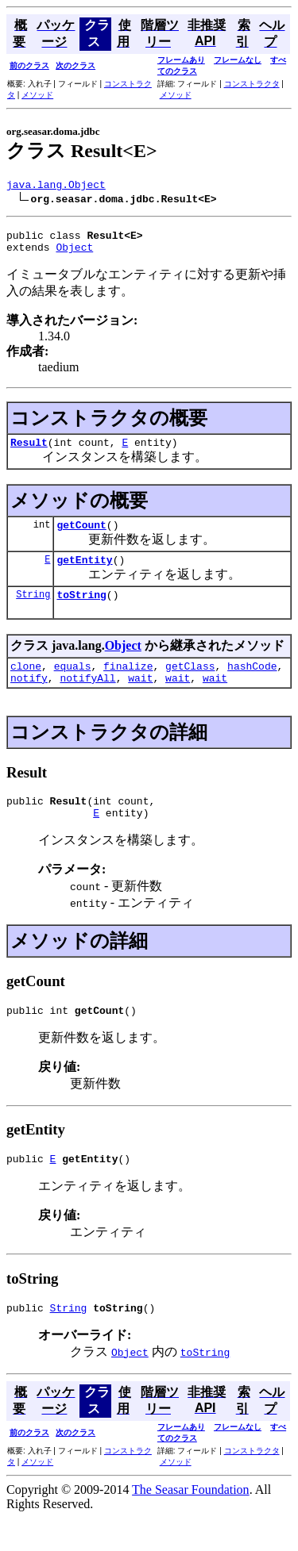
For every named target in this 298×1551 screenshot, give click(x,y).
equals (72, 685)
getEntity (84, 573)
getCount (81, 536)
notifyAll (87, 699)
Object (74, 254)
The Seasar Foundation (191, 1523)
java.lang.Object (56, 186)
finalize (128, 685)
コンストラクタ (252, 83)
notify (29, 699)
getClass (190, 685)
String (33, 610)
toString (81, 611)
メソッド (37, 94)
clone (25, 685)
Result (29, 451)
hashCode (252, 685)
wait (140, 699)
